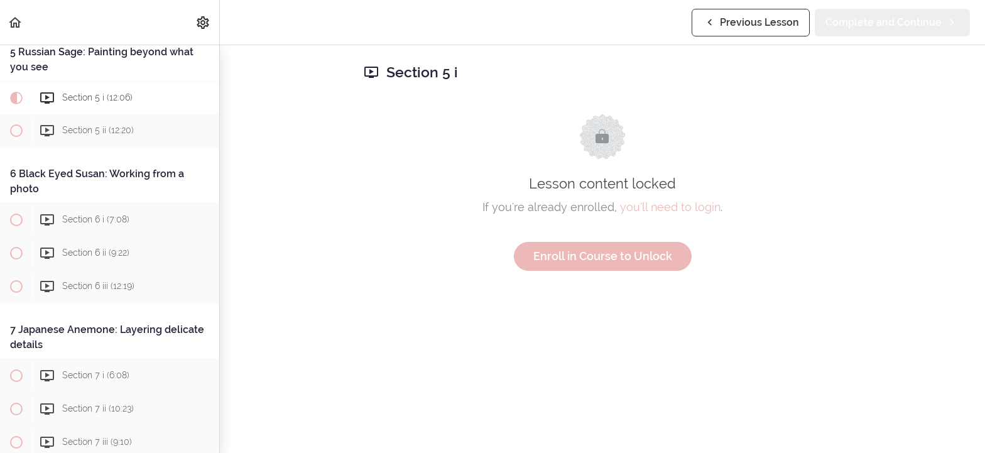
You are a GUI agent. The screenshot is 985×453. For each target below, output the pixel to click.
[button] (15, 22)
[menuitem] (203, 22)
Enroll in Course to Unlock (602, 256)
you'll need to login (670, 207)
